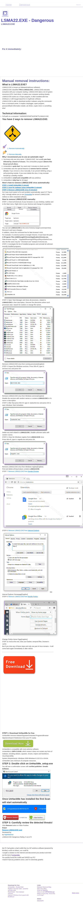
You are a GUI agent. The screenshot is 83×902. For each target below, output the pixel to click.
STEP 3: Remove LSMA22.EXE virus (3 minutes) (19, 190)
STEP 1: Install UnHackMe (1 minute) (15, 185)
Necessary (40, 900)
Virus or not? (46, 892)
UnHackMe (28, 194)
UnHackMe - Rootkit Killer (16, 887)
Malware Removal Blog (44, 887)
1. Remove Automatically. (13, 148)
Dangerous (24, 4)
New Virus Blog (41, 888)
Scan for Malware (42, 890)
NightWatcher (9, 834)
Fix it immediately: (11, 49)
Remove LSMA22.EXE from (23, 471)
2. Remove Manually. (12, 154)
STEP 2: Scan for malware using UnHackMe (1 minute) (22, 187)
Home (9, 4)
